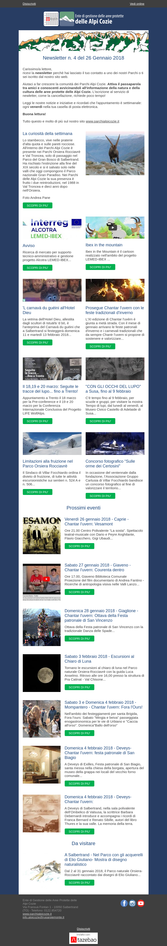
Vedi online (137, 3)
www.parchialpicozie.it (102, 121)
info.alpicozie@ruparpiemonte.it (43, 917)
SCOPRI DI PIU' (37, 205)
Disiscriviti (29, 3)
